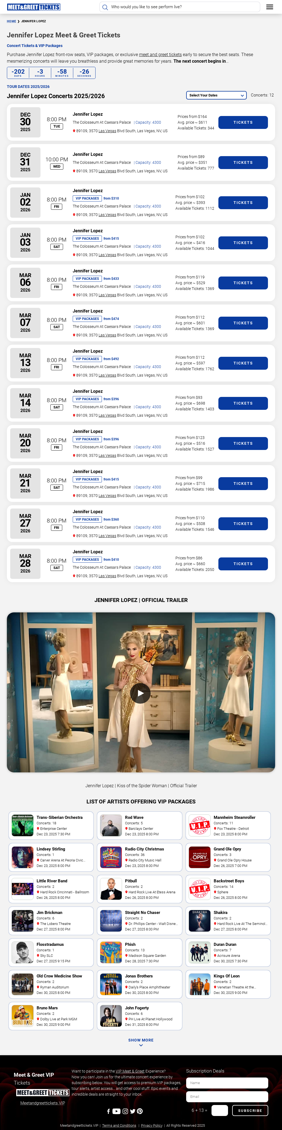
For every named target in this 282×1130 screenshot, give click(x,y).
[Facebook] (108, 1113)
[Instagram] (125, 1113)
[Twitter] (133, 1113)
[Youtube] (117, 1113)
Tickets (243, 122)
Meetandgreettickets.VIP (42, 1103)
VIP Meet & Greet (130, 1071)
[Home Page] (33, 7)
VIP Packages (87, 198)
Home (11, 21)
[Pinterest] (140, 1113)
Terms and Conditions (119, 1125)
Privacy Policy (151, 1125)
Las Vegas (107, 131)
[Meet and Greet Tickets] (42, 1093)
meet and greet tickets (160, 54)
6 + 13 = (199, 1110)
